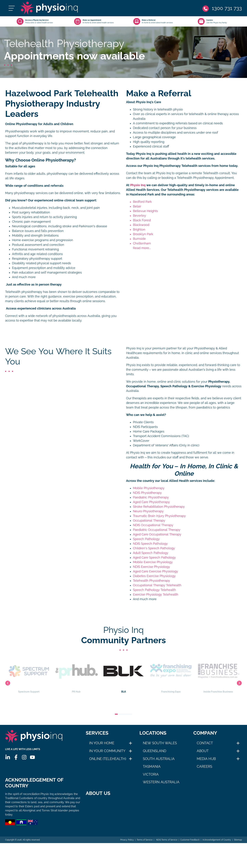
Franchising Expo (201, 674)
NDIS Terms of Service (166, 844)
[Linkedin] (7, 757)
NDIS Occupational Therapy (153, 525)
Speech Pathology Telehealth (154, 590)
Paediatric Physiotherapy (151, 497)
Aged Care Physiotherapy (151, 502)
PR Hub (106, 674)
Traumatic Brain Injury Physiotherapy (159, 516)
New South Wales (160, 743)
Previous (7, 683)
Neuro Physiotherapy (148, 511)
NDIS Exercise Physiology (151, 566)
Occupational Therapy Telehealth (157, 585)
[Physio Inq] (49, 8)
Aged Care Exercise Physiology (155, 571)
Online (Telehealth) (107, 759)
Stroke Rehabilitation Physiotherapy (159, 506)
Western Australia (161, 782)
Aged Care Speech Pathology (154, 557)
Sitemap (238, 844)
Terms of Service (145, 844)
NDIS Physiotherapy (147, 492)
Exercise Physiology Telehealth (155, 594)
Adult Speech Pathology (150, 553)
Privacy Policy (127, 844)
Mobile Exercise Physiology (153, 562)
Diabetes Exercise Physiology (154, 576)
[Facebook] (16, 757)
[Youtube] (32, 757)
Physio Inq (137, 185)
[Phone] (222, 8)
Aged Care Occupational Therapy (157, 534)
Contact (205, 743)
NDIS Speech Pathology (150, 543)
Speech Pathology (146, 539)
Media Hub (206, 759)
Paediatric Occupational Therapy (156, 529)
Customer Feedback (189, 844)
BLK (153, 674)
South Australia (159, 759)
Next (239, 683)
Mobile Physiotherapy (148, 488)
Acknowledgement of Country (216, 844)
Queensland (154, 751)
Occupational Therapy (149, 520)
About (203, 751)
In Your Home (101, 743)
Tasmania (152, 766)
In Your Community (107, 751)
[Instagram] (24, 757)
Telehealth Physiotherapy (151, 580)
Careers (204, 766)
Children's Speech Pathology (154, 548)
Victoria (151, 774)
